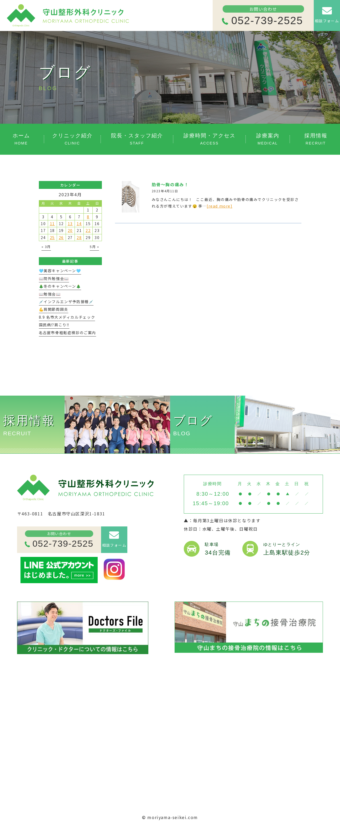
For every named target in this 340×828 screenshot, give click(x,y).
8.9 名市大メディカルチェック (67, 317)
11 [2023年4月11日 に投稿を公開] (52, 223)
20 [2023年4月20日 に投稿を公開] (70, 230)
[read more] (220, 206)
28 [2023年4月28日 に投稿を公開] (79, 237)
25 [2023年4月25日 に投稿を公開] (52, 237)
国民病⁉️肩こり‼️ (54, 324)
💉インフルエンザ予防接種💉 (66, 301)
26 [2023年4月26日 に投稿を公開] (61, 237)
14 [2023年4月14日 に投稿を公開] (79, 223)
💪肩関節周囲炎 (53, 309)
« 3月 (46, 246)
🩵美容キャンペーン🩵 (60, 270)
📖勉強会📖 (50, 294)
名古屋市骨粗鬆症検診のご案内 (67, 332)
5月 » (94, 246)
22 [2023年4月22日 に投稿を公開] (88, 230)
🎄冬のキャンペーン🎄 (60, 286)
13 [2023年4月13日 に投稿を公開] (70, 223)
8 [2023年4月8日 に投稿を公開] (88, 216)
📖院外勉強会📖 (54, 278)
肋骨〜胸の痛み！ (170, 184)
